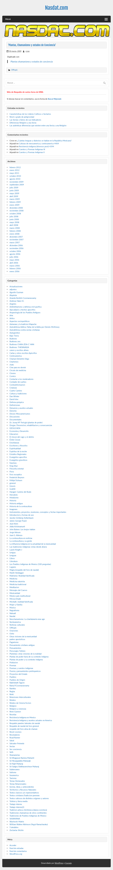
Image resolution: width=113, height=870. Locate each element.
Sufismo (13, 772)
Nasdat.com (56, 8)
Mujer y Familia (16, 604)
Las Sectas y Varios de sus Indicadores (25, 120)
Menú (8, 19)
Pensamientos (15, 648)
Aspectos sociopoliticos (20, 321)
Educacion (14, 434)
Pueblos (13, 677)
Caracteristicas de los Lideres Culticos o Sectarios (30, 114)
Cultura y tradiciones (18, 393)
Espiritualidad (15, 448)
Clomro (13, 373)
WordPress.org (16, 854)
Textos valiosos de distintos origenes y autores (29, 798)
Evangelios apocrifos (18, 457)
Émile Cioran (15, 440)
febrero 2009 (15, 202)
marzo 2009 (15, 199)
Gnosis (12, 486)
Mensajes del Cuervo (18, 590)
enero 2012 (14, 170)
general (13, 483)
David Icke (14, 399)
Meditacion (14, 587)
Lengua (12, 552)
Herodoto (14, 495)
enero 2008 (14, 234)
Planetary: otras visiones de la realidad (25, 654)
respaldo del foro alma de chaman (23, 729)
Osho (12, 633)
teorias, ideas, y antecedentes (22, 787)
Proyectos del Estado (18, 674)
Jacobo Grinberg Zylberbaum (21, 518)
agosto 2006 (15, 254)
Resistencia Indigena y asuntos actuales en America (31, 720)
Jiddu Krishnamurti (17, 526)
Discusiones (15, 416)
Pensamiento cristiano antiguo (22, 645)
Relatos (13, 700)
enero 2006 (14, 271)
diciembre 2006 (16, 245)
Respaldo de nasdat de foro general (24, 726)
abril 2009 (14, 196)
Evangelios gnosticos (18, 460)
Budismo (13, 338)
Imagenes (13, 509)
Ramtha (13, 688)
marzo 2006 (15, 266)
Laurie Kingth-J (16, 550)
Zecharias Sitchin (17, 830)
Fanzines (13, 463)
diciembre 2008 (16, 208)
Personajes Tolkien (17, 651)
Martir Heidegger (17, 573)
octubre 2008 (15, 213)
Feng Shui (14, 466)
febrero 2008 (15, 231)
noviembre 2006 (17, 248)
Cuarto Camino (16, 390)
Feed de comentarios (18, 851)
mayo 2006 (14, 260)
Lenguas (13, 555)
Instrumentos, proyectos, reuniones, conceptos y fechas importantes (38, 512)
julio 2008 (14, 216)
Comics (13, 376)
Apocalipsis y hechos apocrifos (22, 310)
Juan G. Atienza (16, 535)
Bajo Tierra (14, 336)
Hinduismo (14, 497)
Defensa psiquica (17, 402)
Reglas (12, 691)
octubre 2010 (15, 176)
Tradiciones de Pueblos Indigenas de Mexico (28, 816)
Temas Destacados (17, 781)
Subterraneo (15, 769)
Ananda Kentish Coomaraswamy (23, 298)
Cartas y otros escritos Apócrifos (23, 353)
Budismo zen (15, 341)
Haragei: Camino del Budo (20, 492)
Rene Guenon (15, 711)
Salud (12, 740)
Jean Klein (14, 524)
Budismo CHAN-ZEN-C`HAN (22, 344)
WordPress (59, 863)
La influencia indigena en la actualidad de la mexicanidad (33, 544)
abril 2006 (14, 263)
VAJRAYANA (15, 818)
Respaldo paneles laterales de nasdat (25, 723)
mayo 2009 (14, 193)
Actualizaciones (16, 286)
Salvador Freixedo (17, 743)
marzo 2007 (15, 242)
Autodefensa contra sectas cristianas (25, 330)
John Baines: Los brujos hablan (22, 529)
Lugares (13, 567)
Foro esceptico (16, 474)
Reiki (12, 694)
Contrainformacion (17, 385)
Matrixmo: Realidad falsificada (22, 576)
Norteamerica (15, 622)
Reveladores (15, 735)
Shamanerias (15, 755)
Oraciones (14, 630)
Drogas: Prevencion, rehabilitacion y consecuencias (31, 425)
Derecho (13, 411)
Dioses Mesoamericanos (20, 414)
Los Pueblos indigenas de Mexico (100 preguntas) (30, 564)
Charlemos (14, 362)
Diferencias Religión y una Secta (23, 123)
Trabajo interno (16, 804)
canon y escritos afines (19, 350)
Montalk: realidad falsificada (21, 602)
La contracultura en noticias (21, 538)
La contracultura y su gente (21, 541)
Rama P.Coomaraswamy (19, 685)
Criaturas (13, 388)
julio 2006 (14, 257)
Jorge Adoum (15, 532)
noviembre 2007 (17, 239)
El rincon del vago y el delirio (22, 437)
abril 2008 (14, 225)
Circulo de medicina (18, 370)
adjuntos (13, 289)
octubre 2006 (15, 251)
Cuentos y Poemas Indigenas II (31, 152)
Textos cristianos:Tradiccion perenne (25, 795)
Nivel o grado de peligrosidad (22, 117)
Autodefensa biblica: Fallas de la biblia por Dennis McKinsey (34, 327)
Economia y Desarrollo (19, 431)
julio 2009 (14, 187)
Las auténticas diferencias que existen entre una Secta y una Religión (38, 125)
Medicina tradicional (18, 584)
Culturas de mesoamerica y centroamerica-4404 (39, 143)
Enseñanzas (14, 442)
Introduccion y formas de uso (22, 515)
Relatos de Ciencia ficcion (20, 703)
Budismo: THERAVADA (19, 347)
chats (12, 364)
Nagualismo (14, 610)
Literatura (13, 561)
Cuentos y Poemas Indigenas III (32, 149)
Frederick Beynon (17, 477)
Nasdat (12, 616)
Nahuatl (13, 613)
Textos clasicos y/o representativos (24, 792)
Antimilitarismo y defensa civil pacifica (25, 307)
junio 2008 (14, 219)
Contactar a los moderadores (21, 379)
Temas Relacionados (18, 784)
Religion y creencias (18, 709)
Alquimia (13, 295)
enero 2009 (14, 205)
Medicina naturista (17, 581)
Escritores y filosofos (18, 445)
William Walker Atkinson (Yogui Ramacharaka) (29, 824)
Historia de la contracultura (21, 506)
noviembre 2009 (17, 182)
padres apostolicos (17, 639)
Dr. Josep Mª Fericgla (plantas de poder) (26, 422)
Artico (12, 318)
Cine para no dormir (18, 367)
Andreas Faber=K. (17, 301)
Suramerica (14, 775)
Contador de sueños (18, 382)
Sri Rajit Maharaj (16, 764)
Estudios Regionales (18, 454)
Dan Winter (14, 396)
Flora (12, 471)
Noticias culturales (17, 625)
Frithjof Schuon (16, 480)
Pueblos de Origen (17, 680)
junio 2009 (14, 190)
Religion (13, 706)
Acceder (13, 845)
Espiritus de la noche (18, 451)
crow (27, 51)
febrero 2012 (15, 167)
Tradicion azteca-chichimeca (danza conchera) (28, 810)
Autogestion (15, 333)
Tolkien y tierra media (18, 801)
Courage (68, 863)
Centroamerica (16, 356)
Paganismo (14, 642)
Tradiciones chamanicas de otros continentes (28, 813)
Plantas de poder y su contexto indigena (26, 659)
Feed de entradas (17, 848)
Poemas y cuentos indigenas (21, 668)
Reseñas (13, 714)
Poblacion (14, 662)
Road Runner (15, 737)
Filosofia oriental (17, 468)
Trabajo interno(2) (17, 807)
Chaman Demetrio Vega (19, 359)
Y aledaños (14, 827)
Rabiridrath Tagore (17, 682)
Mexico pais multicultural (20, 596)
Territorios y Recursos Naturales (23, 790)
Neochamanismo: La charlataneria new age (27, 619)
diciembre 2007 (16, 237)
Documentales (15, 419)
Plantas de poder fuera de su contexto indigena (29, 656)
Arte (11, 315)
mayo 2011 (14, 173)
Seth (11, 752)
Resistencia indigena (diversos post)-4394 (36, 146)
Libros (12, 558)
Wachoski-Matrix (17, 821)
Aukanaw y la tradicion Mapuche (23, 324)
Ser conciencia (15, 749)
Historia (13, 500)
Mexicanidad (15, 593)
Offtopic (14, 70)
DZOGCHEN (15, 428)
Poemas (13, 665)
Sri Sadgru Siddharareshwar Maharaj (24, 766)
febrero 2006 (15, 268)
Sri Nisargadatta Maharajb (20, 761)
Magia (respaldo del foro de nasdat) (24, 570)
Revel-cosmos (15, 732)
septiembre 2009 (17, 184)
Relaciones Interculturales (20, 697)
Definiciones (15, 405)
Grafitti (12, 489)
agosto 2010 (15, 179)
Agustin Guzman (16, 292)
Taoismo (13, 778)
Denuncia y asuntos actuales (21, 408)
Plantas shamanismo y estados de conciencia (32, 61)
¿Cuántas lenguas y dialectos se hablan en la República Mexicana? (44, 140)
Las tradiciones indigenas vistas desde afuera (28, 547)
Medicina (13, 578)
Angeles (13, 304)
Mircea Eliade (15, 599)
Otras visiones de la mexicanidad (23, 636)
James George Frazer (18, 521)
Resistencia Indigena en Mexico (23, 717)
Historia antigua (16, 503)
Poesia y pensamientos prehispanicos (25, 671)
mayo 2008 (14, 222)
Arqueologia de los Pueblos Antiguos (25, 312)
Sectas (12, 746)
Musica (13, 607)
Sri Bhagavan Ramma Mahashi (22, 758)
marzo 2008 (15, 228)
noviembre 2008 (17, 210)
